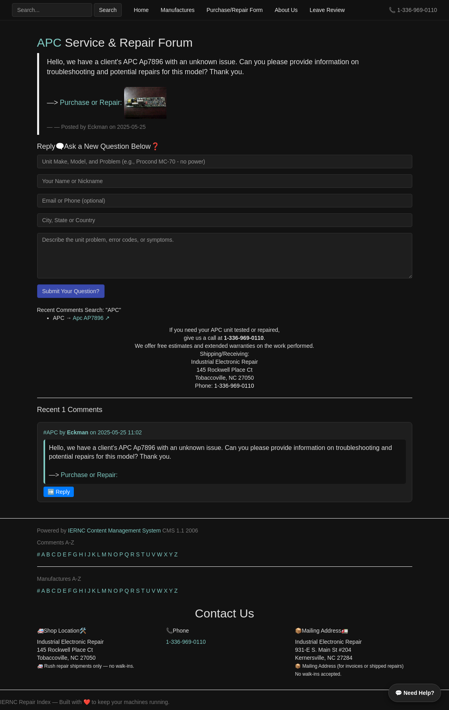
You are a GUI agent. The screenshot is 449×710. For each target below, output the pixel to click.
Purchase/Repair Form (234, 10)
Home (141, 10)
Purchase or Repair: (113, 102)
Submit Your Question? (70, 291)
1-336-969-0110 (417, 10)
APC (49, 42)
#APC (51, 432)
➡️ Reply (58, 492)
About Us (286, 10)
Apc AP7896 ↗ (91, 318)
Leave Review (327, 10)
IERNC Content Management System (114, 530)
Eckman (78, 432)
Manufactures (178, 10)
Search (108, 10)
